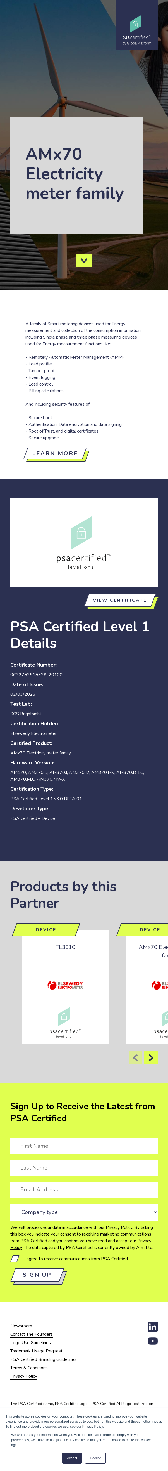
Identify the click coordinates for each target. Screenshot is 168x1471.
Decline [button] (95, 1458)
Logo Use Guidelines (30, 1343)
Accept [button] (72, 1458)
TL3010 (65, 947)
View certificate (120, 600)
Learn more (55, 453)
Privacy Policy (119, 1227)
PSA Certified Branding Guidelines (43, 1359)
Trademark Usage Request (36, 1351)
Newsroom (21, 1326)
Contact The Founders (31, 1334)
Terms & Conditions (29, 1368)
